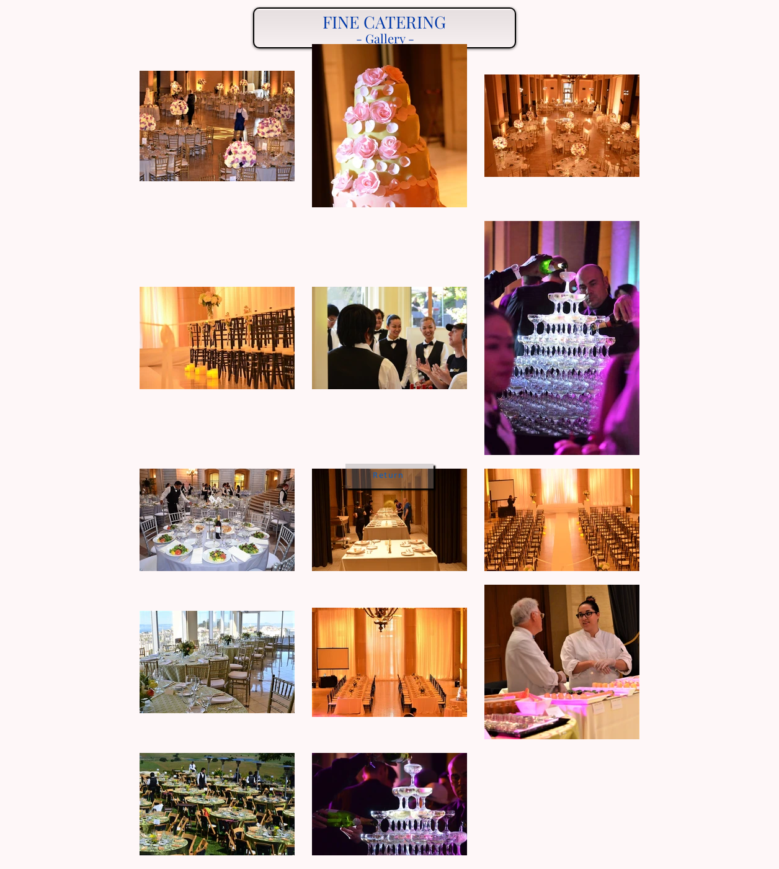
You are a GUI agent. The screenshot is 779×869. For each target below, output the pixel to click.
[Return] (389, 476)
